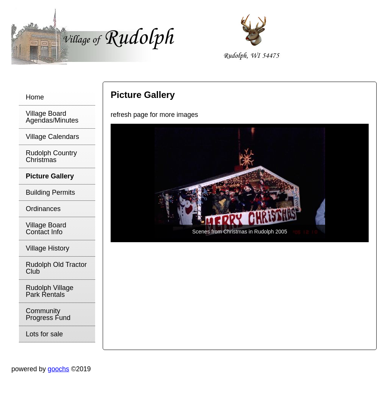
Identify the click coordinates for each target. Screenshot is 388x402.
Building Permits (50, 192)
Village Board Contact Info (46, 228)
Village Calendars (52, 136)
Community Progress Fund (48, 314)
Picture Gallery (50, 176)
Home (35, 97)
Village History (47, 248)
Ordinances (43, 209)
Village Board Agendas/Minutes (52, 117)
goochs (58, 369)
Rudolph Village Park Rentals (50, 291)
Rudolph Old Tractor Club (56, 268)
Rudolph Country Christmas (51, 156)
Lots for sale (44, 334)
